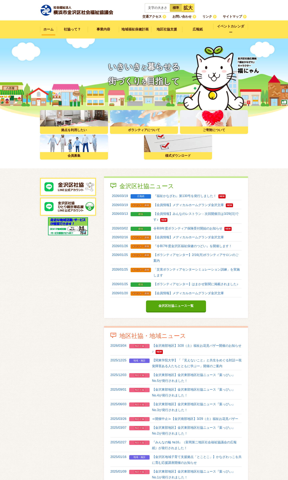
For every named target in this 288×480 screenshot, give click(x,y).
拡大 (188, 7)
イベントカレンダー (230, 26)
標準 (176, 7)
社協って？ (72, 26)
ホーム (48, 26)
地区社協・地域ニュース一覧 (176, 460)
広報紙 (198, 26)
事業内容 (103, 26)
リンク (211, 16)
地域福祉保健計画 (135, 26)
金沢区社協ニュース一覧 (176, 275)
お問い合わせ (189, 16)
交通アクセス (162, 16)
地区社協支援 (167, 26)
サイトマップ (233, 16)
